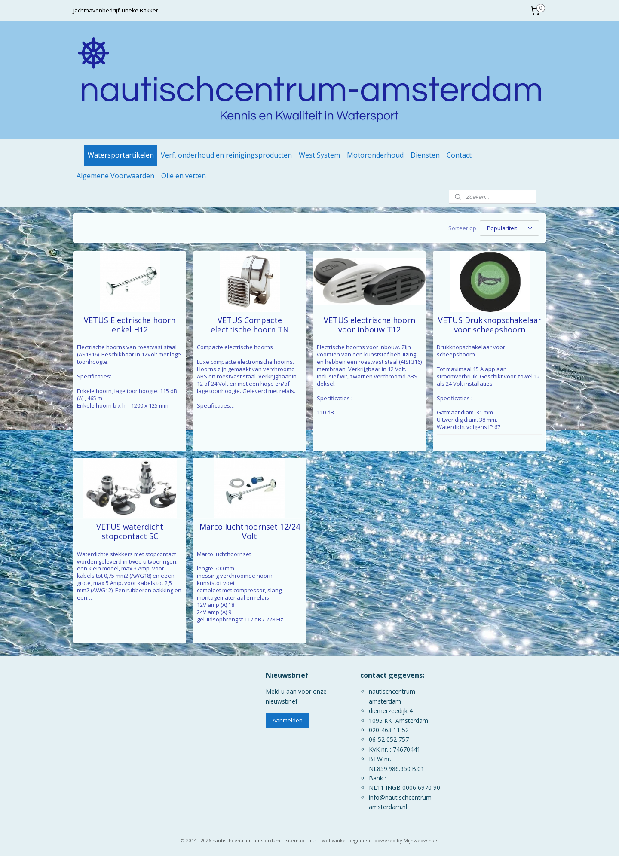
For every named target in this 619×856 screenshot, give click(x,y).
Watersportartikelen (121, 155)
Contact (459, 155)
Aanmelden (288, 720)
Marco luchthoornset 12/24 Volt (249, 531)
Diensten (425, 155)
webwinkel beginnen (346, 840)
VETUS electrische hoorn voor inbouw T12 (369, 325)
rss (313, 840)
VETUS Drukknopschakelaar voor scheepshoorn (489, 325)
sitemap (295, 840)
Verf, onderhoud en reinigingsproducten (226, 155)
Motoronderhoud (375, 155)
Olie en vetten (183, 175)
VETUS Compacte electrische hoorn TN (249, 325)
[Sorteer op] (509, 228)
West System (319, 155)
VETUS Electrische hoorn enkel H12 (129, 325)
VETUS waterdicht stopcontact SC (129, 531)
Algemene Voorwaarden (115, 175)
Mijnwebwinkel (421, 840)
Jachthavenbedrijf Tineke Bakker (115, 10)
